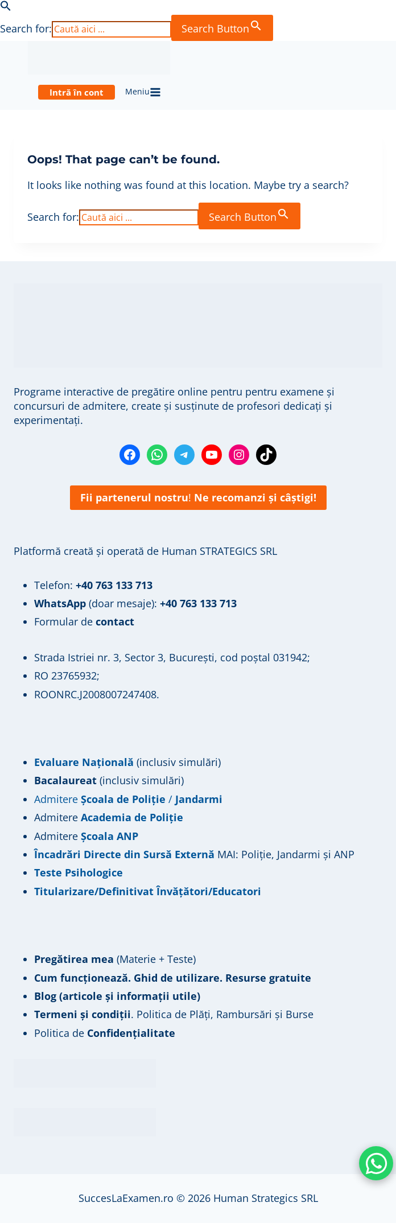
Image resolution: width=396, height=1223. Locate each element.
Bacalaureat (67, 780)
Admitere (57, 817)
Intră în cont (77, 92)
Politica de (104, 1033)
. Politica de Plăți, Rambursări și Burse (174, 1014)
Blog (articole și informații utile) (117, 996)
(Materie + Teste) (115, 959)
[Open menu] (143, 92)
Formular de (84, 621)
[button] (5, 7)
